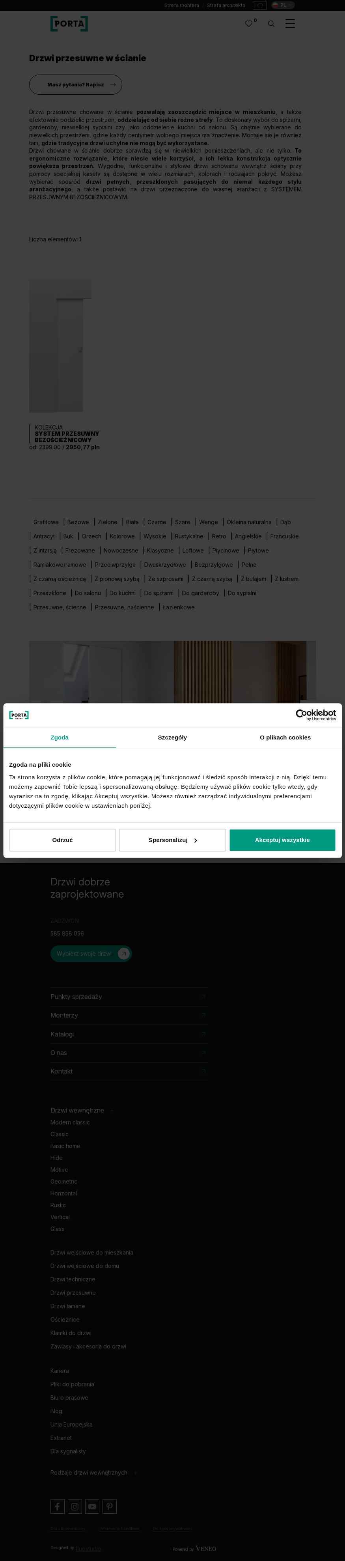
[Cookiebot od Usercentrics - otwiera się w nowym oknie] (301, 715)
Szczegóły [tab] (172, 737)
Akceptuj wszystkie (282, 840)
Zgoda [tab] (59, 737)
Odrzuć (62, 840)
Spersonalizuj (173, 840)
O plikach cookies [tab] (285, 737)
